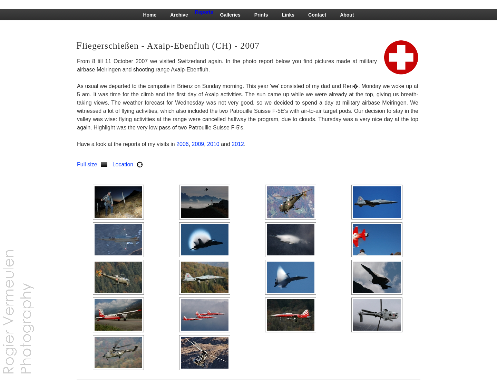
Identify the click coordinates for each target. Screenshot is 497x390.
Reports (204, 12)
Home (149, 15)
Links (288, 15)
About (347, 15)
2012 (238, 144)
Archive (179, 15)
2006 (182, 144)
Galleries (230, 15)
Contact (317, 15)
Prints (261, 15)
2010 (213, 144)
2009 (198, 144)
